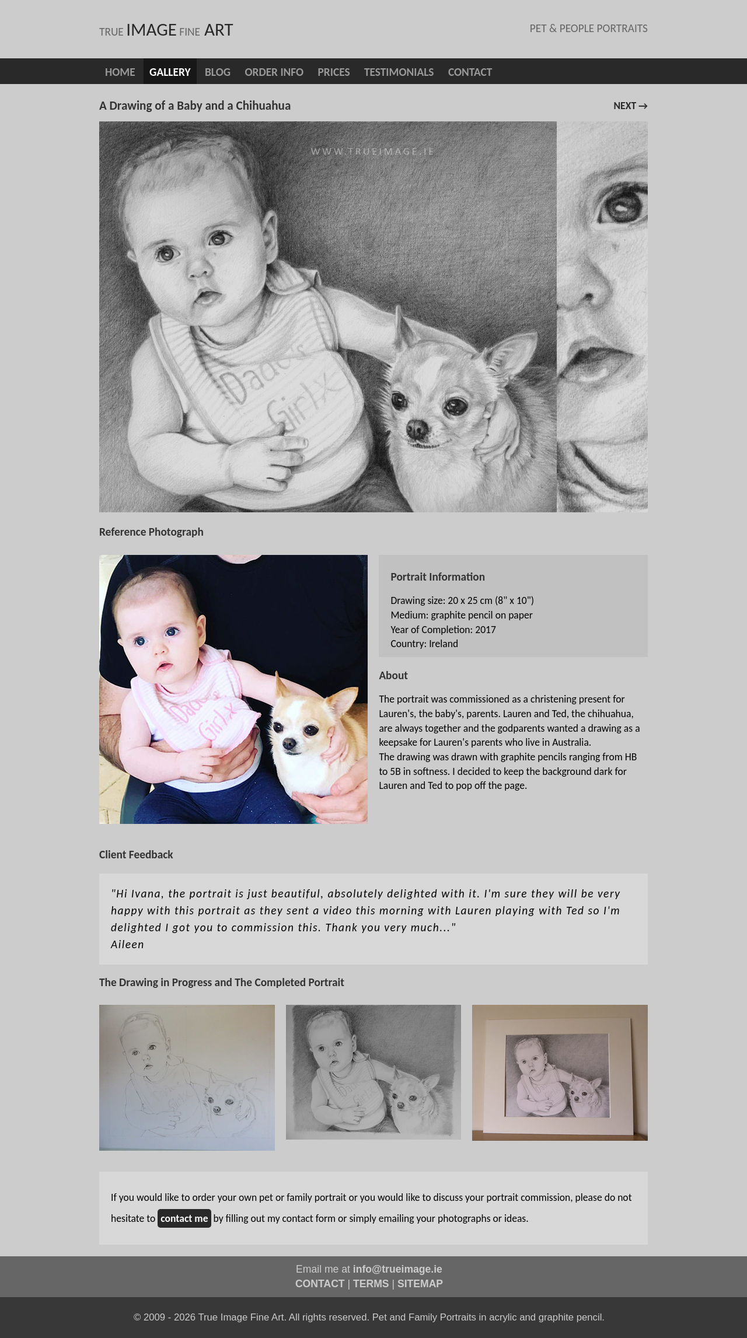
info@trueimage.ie (397, 1269)
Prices (334, 72)
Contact (470, 72)
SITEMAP (420, 1284)
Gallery (169, 72)
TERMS (371, 1284)
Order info (274, 72)
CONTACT (320, 1284)
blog (218, 72)
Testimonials (399, 72)
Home (120, 72)
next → (631, 105)
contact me (184, 1218)
